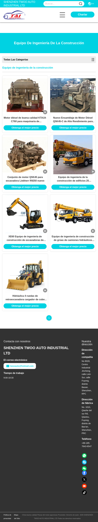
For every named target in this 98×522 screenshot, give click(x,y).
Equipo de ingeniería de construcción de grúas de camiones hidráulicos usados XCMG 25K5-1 (73, 238)
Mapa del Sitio (17, 516)
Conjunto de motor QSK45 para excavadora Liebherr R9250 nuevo (25, 179)
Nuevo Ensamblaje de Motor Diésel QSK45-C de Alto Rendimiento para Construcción (73, 120)
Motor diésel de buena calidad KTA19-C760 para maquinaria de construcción (25, 120)
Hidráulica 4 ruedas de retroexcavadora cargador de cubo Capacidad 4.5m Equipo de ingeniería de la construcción (25, 298)
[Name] (80, 4)
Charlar (82, 14)
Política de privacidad (7, 516)
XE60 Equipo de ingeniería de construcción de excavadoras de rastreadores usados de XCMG (25, 238)
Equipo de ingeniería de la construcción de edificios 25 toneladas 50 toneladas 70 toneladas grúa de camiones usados (72, 179)
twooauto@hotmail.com (20, 366)
